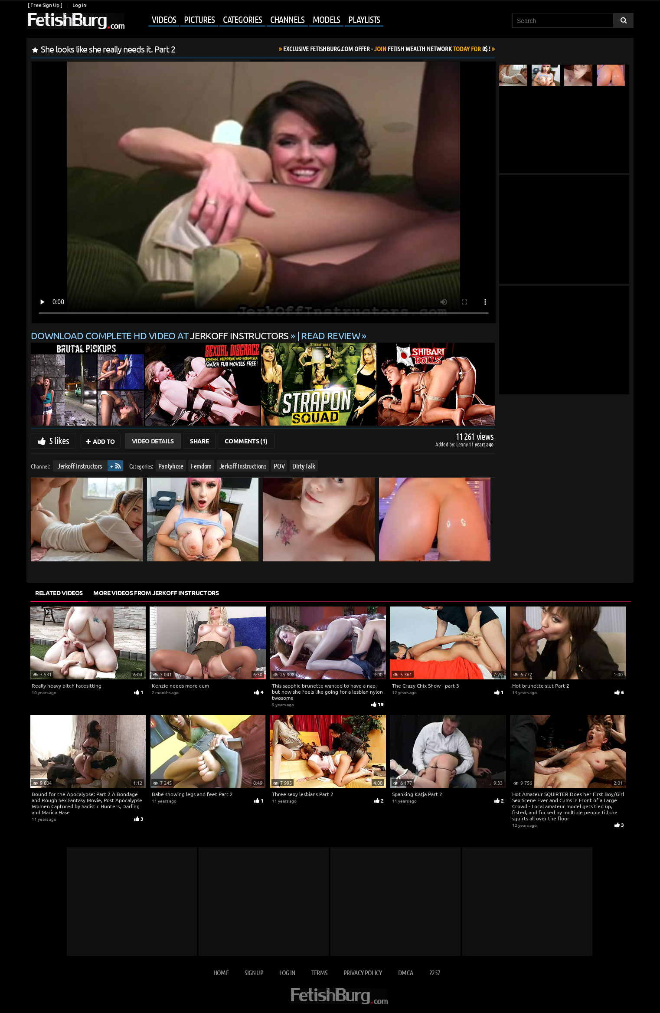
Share (199, 441)
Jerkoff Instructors (79, 466)
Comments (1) (246, 441)
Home (221, 972)
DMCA (405, 972)
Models (326, 19)
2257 (434, 972)
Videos (164, 19)
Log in (79, 5)
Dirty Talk (303, 466)
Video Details (153, 441)
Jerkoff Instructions (242, 466)
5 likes (59, 440)
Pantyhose (170, 466)
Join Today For (386, 48)
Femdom (201, 466)
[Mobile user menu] (255, 20)
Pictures (199, 19)
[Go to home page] (75, 21)
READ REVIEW (330, 335)
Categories (242, 19)
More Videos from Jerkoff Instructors (156, 593)
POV (279, 466)
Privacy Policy (362, 972)
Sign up (254, 972)
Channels (287, 19)
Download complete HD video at (161, 335)
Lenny (462, 444)
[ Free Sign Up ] (45, 5)
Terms (319, 972)
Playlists (364, 19)
